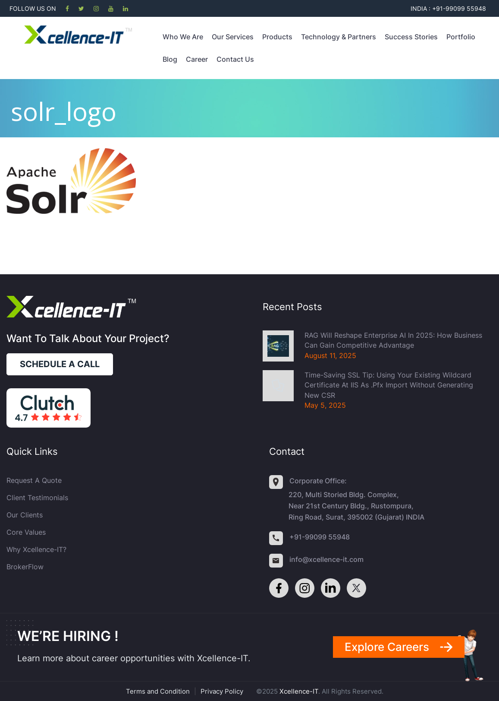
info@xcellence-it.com (326, 559)
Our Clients (24, 515)
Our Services (233, 36)
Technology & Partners (338, 36)
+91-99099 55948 (319, 537)
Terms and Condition (158, 691)
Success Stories (411, 36)
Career (197, 59)
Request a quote (34, 480)
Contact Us (235, 59)
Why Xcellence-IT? (36, 549)
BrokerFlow (25, 566)
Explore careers (387, 646)
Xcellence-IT (298, 691)
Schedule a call (60, 364)
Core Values (26, 532)
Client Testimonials (37, 497)
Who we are (183, 36)
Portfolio (460, 36)
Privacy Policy (222, 691)
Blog (170, 59)
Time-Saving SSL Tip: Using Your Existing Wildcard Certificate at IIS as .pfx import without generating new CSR (388, 385)
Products (277, 36)
